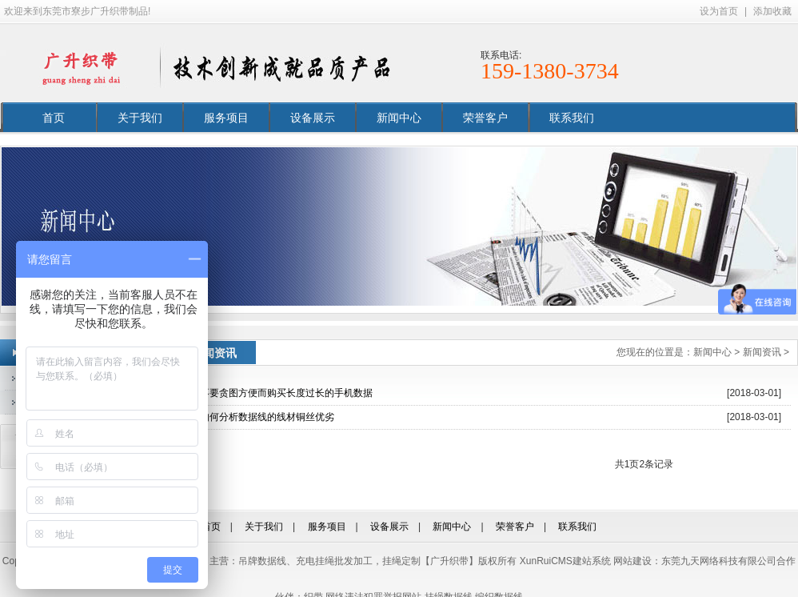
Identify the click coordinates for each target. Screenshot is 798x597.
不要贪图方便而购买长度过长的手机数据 (286, 393)
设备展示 (312, 117)
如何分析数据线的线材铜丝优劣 (267, 417)
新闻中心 (399, 117)
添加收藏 (772, 11)
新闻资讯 (762, 352)
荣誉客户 (485, 117)
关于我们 (140, 117)
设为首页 (719, 11)
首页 (53, 117)
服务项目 (226, 117)
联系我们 (571, 117)
